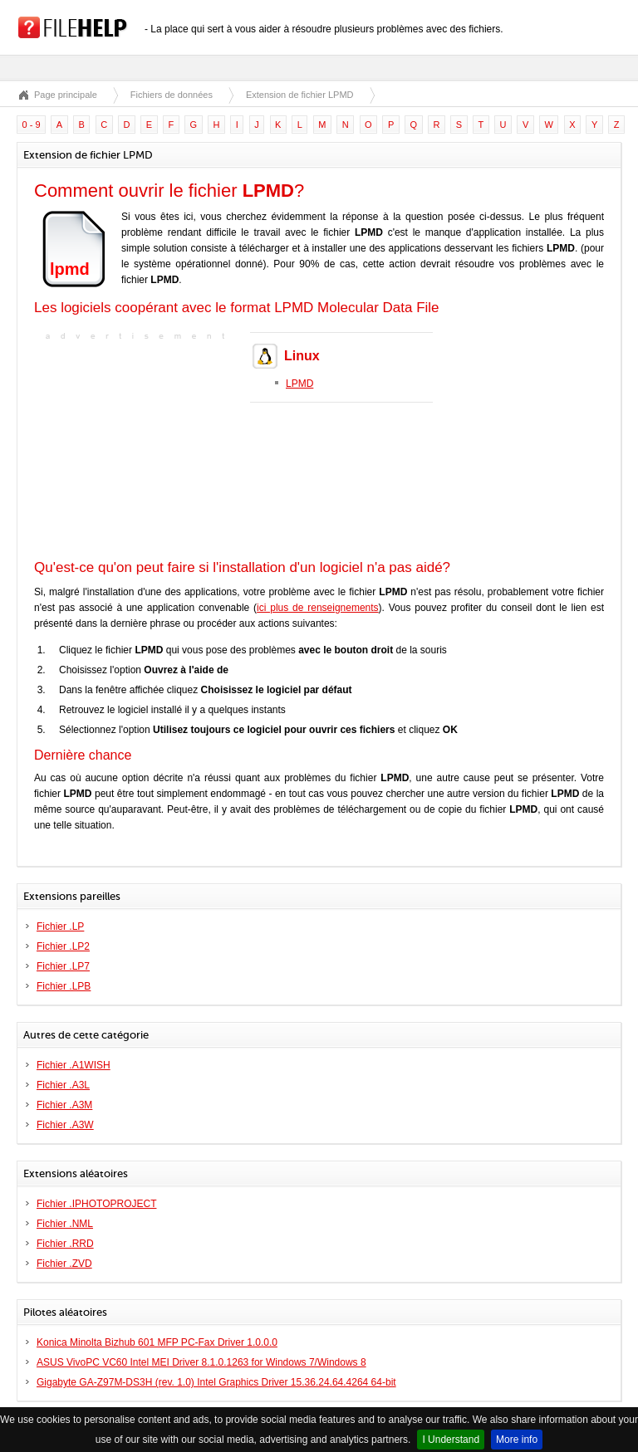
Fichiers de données (171, 95)
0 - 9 (31, 125)
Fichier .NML (65, 1224)
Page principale (65, 95)
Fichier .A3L (63, 1085)
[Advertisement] (138, 448)
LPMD (299, 383)
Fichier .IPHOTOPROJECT (96, 1204)
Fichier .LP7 (63, 966)
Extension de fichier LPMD (300, 95)
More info (516, 1439)
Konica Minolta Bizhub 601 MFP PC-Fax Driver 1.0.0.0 (157, 1342)
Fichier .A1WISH (73, 1065)
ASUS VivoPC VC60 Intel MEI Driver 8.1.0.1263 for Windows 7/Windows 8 (201, 1362)
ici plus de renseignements (318, 608)
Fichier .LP (60, 926)
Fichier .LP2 (63, 946)
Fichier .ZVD (64, 1263)
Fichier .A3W (65, 1125)
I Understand (450, 1439)
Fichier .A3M (64, 1105)
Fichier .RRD (65, 1243)
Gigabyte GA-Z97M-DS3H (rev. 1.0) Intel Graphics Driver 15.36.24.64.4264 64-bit (216, 1382)
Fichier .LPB (64, 986)
